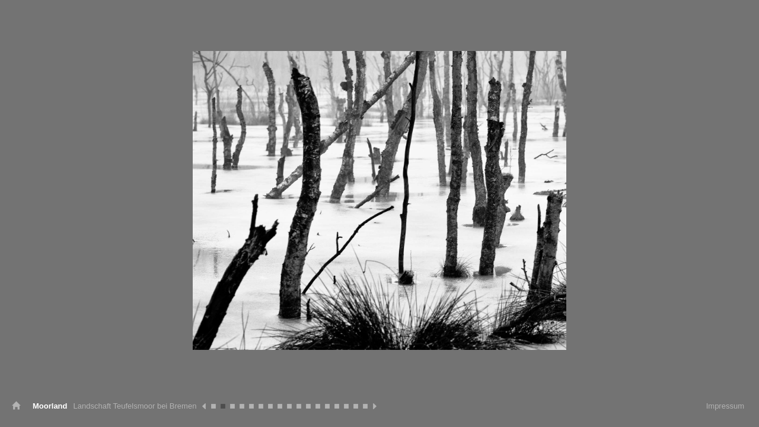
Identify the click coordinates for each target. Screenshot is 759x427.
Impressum (725, 405)
